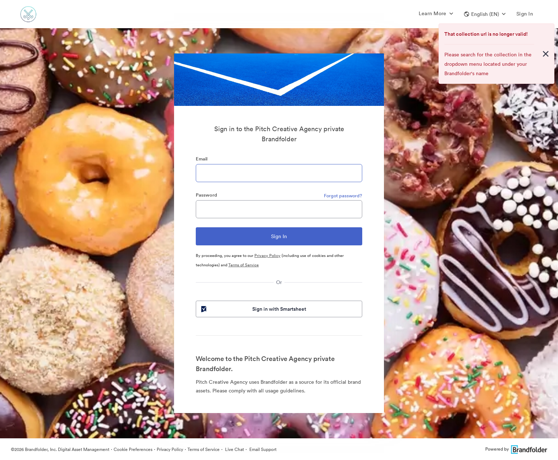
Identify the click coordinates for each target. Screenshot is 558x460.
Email (201, 159)
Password (206, 195)
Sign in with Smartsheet (253, 309)
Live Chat (234, 449)
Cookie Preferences (133, 449)
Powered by (516, 449)
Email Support (262, 449)
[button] (484, 14)
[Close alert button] (545, 53)
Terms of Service (243, 265)
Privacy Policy (267, 255)
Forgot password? (343, 196)
